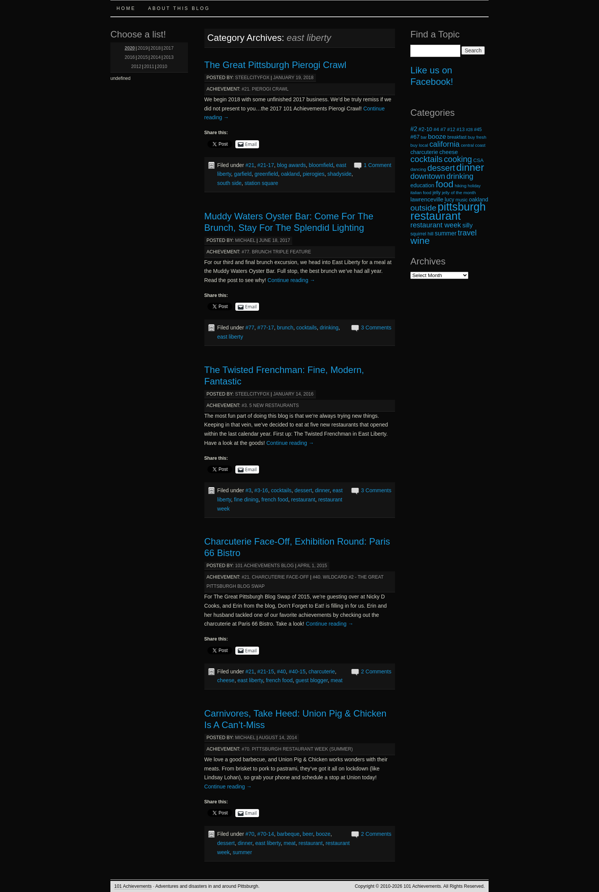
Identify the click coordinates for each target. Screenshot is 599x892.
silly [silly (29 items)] (467, 225)
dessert (303, 490)
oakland (290, 174)
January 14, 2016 (293, 394)
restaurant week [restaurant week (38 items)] (435, 225)
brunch (285, 327)
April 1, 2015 (312, 565)
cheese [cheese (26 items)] (448, 152)
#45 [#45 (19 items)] (478, 129)
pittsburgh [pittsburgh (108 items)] (462, 207)
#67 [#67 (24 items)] (414, 137)
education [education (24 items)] (422, 185)
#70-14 (265, 834)
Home (126, 8)
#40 (281, 671)
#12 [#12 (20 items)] (451, 129)
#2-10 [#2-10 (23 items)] (425, 129)
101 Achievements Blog (264, 565)
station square (261, 183)
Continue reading (291, 280)
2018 (156, 48)
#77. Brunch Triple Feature (276, 252)
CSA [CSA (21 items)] (478, 160)
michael (245, 240)
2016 (130, 57)
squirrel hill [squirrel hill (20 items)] (422, 234)
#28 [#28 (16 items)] (469, 129)
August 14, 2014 (278, 737)
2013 (169, 57)
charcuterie (321, 671)
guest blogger (312, 680)
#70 (249, 834)
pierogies (313, 174)
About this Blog (179, 8)
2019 (143, 48)
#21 (249, 165)
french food (274, 499)
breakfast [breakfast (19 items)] (456, 137)
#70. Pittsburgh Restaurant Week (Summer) (297, 749)
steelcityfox (252, 77)
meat (337, 680)
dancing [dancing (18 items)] (418, 169)
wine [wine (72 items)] (420, 240)
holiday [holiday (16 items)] (474, 185)
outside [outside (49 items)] (423, 207)
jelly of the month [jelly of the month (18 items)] (459, 192)
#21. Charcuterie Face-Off (275, 577)
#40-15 (297, 671)
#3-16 (261, 490)
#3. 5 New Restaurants (270, 405)
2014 (156, 57)
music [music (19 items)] (461, 200)
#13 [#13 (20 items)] (461, 129)
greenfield (266, 174)
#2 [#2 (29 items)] (413, 128)
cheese (226, 680)
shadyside (339, 174)
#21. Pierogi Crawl (265, 89)
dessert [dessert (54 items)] (441, 168)
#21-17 (265, 165)
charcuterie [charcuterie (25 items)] (424, 152)
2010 (162, 66)
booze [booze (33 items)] (437, 136)
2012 (136, 66)
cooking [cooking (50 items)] (458, 159)
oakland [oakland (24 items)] (479, 199)
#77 (249, 327)
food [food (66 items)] (444, 184)
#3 (248, 490)
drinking (329, 327)
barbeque (288, 834)
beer (308, 834)
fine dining (246, 499)
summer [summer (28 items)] (446, 233)
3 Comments (376, 327)
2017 (169, 48)
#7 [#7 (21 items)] (443, 129)
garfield (243, 174)
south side (229, 183)
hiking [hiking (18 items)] (460, 185)
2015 (143, 57)
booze (323, 834)
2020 (130, 48)
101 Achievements (133, 886)
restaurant (303, 499)
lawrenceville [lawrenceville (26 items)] (427, 199)
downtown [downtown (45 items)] (427, 176)
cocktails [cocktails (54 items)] (426, 159)
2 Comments (376, 671)
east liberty (230, 337)
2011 (149, 66)
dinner (322, 490)
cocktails (306, 327)
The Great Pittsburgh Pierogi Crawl (275, 65)
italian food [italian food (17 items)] (420, 192)
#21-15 (265, 671)
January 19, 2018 (293, 77)
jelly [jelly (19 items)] (436, 192)
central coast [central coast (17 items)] (473, 145)
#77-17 (265, 327)
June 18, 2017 (274, 240)
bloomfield (321, 165)
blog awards (291, 165)
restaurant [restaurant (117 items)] (435, 215)
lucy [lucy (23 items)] (449, 199)
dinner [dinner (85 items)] (470, 167)
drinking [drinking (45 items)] (460, 176)
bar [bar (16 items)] (424, 137)
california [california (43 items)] (444, 144)
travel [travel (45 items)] (467, 233)
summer (242, 852)
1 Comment (377, 165)
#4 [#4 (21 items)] (436, 129)
